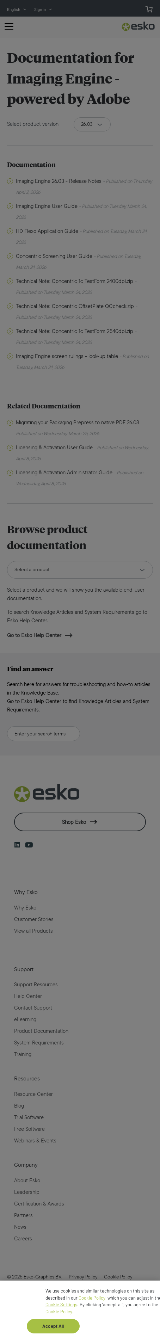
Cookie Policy (92, 1302)
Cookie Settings (61, 1309)
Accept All (53, 1330)
